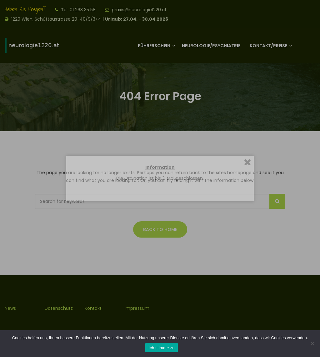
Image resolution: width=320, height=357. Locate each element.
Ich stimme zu (161, 347)
